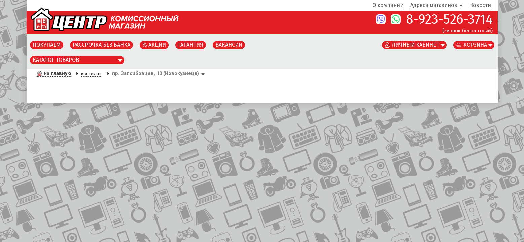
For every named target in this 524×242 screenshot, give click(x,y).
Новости (480, 5)
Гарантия (190, 45)
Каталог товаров (56, 60)
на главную (57, 73)
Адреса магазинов (433, 5)
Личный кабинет (415, 45)
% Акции (154, 45)
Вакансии (228, 45)
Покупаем (47, 45)
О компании (388, 5)
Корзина (475, 45)
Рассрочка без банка (101, 45)
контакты (91, 73)
